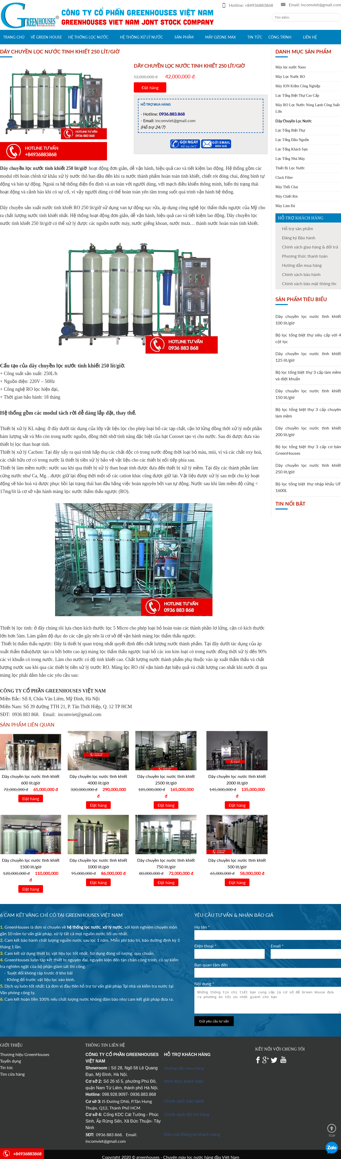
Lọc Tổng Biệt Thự (290, 130)
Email (277, 945)
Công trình (279, 37)
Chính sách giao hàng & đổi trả (310, 246)
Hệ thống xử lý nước (141, 37)
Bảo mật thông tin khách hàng (192, 1134)
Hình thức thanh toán (184, 1081)
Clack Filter (284, 178)
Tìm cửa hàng (12, 1073)
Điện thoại (205, 945)
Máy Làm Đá (285, 206)
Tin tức (254, 37)
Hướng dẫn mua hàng (302, 265)
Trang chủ (13, 37)
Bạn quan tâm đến (211, 964)
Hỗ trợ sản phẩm (297, 228)
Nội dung (204, 983)
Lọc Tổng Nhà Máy (290, 159)
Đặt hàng (150, 87)
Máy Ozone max (220, 37)
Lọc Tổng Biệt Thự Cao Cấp (297, 96)
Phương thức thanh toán (305, 255)
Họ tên (202, 926)
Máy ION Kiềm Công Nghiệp (297, 86)
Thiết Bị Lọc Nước (290, 168)
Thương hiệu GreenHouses (24, 1054)
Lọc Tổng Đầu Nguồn (292, 140)
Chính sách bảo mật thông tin (309, 283)
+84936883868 (259, 5)
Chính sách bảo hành (301, 274)
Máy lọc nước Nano (290, 67)
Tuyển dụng (10, 1060)
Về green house (46, 37)
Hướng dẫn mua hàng (184, 1067)
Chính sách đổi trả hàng (186, 1114)
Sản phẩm (184, 37)
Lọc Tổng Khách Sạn (291, 149)
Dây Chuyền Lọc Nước (293, 121)
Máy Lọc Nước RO (290, 77)
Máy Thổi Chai (286, 187)
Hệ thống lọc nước (88, 37)
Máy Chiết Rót (286, 196)
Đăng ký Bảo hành (298, 237)
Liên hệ (310, 37)
